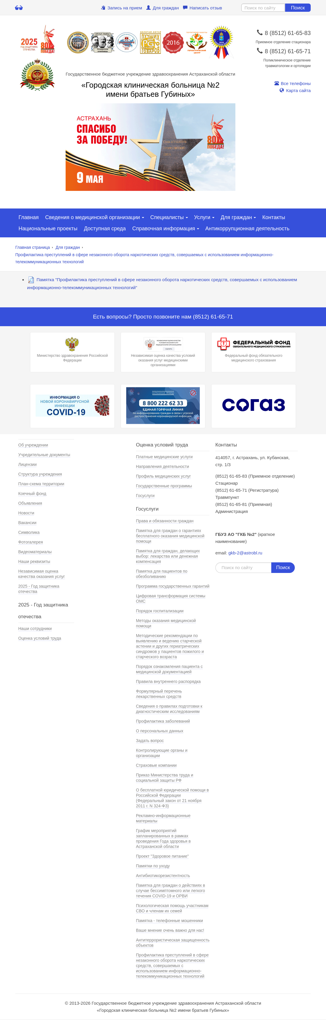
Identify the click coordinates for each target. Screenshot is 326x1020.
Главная (29, 217)
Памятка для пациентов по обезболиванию (161, 574)
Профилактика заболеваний (163, 721)
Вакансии (27, 522)
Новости (26, 513)
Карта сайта (295, 90)
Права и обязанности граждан (165, 521)
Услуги (202, 217)
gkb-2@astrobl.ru (245, 552)
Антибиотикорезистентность (163, 875)
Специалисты (167, 217)
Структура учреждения (40, 474)
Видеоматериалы (35, 551)
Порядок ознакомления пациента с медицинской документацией (169, 669)
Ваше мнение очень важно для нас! (170, 930)
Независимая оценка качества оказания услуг (41, 574)
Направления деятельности (162, 466)
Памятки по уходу (153, 866)
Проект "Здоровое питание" (162, 856)
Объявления (30, 503)
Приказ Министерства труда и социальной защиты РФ (164, 778)
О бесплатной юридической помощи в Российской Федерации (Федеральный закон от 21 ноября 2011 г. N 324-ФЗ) (172, 798)
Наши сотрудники (35, 628)
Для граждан (162, 7)
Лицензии (27, 464)
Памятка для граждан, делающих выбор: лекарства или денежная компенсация (168, 556)
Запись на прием (121, 7)
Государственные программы (164, 486)
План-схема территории (41, 483)
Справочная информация (163, 228)
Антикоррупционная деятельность (247, 228)
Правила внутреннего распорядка (168, 681)
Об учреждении (33, 445)
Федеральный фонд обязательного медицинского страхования (253, 349)
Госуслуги (145, 495)
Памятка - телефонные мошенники (169, 920)
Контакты (273, 217)
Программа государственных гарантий (172, 586)
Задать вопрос (150, 740)
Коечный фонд (32, 493)
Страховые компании (156, 765)
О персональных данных (159, 731)
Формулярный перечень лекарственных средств (159, 694)
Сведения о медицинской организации (92, 217)
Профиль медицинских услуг (163, 476)
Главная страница (32, 247)
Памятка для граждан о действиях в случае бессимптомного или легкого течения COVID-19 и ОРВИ (170, 890)
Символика (29, 532)
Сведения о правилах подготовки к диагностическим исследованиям (169, 709)
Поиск (298, 8)
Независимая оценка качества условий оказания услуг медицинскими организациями (163, 352)
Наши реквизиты (34, 561)
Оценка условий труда (39, 638)
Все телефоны (293, 83)
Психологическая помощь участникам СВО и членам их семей (172, 908)
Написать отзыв (202, 7)
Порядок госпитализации (160, 611)
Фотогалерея (30, 542)
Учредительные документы (44, 454)
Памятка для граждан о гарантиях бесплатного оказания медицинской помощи (170, 536)
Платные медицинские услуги (164, 456)
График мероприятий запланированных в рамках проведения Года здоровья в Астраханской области (163, 838)
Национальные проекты (48, 228)
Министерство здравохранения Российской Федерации (72, 349)
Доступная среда (105, 228)
